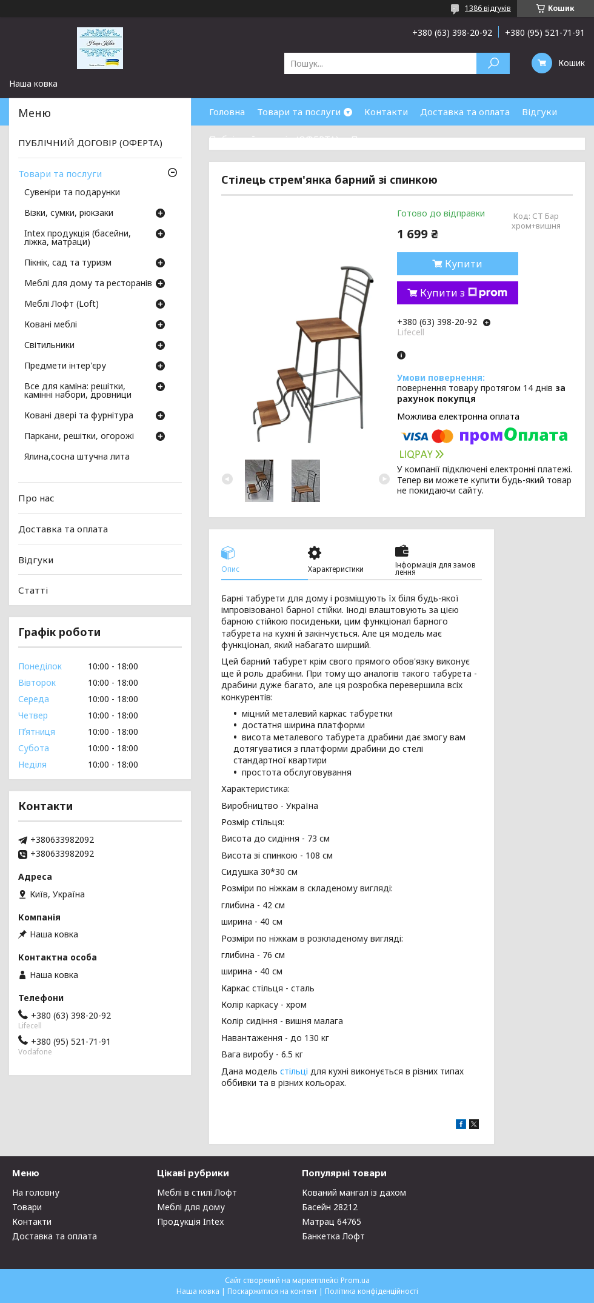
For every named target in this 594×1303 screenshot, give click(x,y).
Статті (33, 590)
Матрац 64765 (331, 1221)
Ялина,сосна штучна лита (77, 457)
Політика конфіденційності (371, 1291)
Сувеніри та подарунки (72, 193)
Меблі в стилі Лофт (197, 1192)
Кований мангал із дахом (354, 1192)
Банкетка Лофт (333, 1236)
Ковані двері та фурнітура (78, 416)
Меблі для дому (191, 1207)
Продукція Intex (190, 1221)
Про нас (369, 139)
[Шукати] (493, 63)
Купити (463, 263)
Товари (27, 1207)
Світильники (49, 345)
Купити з (463, 293)
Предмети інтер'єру (65, 366)
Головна (227, 112)
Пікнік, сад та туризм (68, 263)
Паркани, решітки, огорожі (79, 436)
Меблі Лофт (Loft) (61, 304)
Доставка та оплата (465, 112)
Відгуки (539, 112)
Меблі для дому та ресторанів (88, 284)
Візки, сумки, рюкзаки (68, 213)
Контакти (386, 112)
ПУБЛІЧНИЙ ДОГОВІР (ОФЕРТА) (90, 142)
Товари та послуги (299, 112)
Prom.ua (355, 1280)
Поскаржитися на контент (272, 1291)
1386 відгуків (488, 8)
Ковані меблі (50, 325)
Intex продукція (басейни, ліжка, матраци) (77, 238)
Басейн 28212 (330, 1207)
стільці (294, 1071)
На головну (35, 1192)
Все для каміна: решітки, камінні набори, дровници (78, 391)
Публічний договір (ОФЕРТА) (274, 139)
